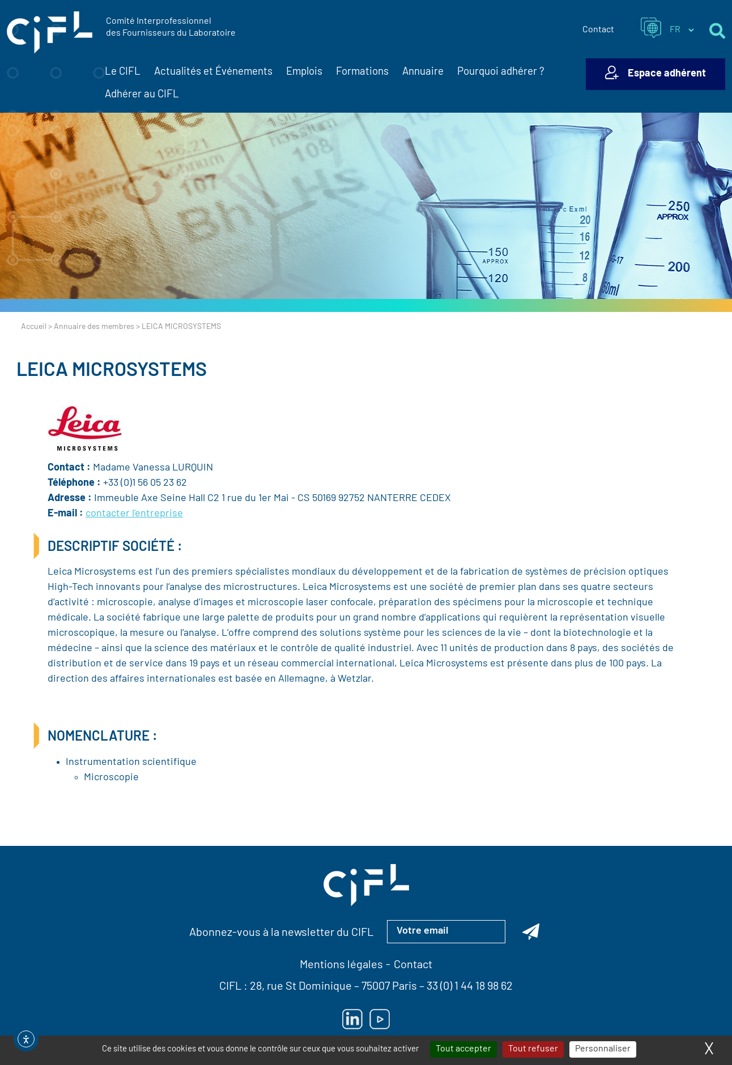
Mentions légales (341, 965)
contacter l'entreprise (134, 513)
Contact (598, 30)
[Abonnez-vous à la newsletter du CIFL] (531, 931)
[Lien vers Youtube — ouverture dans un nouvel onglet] (379, 1019)
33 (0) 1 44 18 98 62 (470, 987)
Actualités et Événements (213, 72)
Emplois (304, 72)
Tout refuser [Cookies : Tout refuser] (533, 1049)
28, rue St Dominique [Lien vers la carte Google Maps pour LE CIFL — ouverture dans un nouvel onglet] (301, 987)
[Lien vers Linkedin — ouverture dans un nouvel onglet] (352, 1019)
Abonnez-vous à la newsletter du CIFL (281, 933)
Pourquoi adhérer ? (500, 72)
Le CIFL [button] (123, 72)
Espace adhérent (667, 74)
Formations (362, 72)
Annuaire (423, 72)
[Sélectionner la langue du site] (681, 30)
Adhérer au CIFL (142, 94)
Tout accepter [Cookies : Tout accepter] (463, 1049)
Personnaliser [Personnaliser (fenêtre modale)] (603, 1049)
